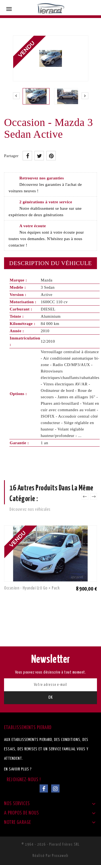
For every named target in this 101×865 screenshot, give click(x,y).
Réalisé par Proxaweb (50, 856)
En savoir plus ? (18, 769)
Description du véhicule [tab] (50, 263)
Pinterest (51, 155)
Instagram (55, 788)
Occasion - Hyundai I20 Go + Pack (32, 588)
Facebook (44, 788)
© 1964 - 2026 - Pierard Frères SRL (50, 844)
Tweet (39, 155)
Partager (27, 155)
